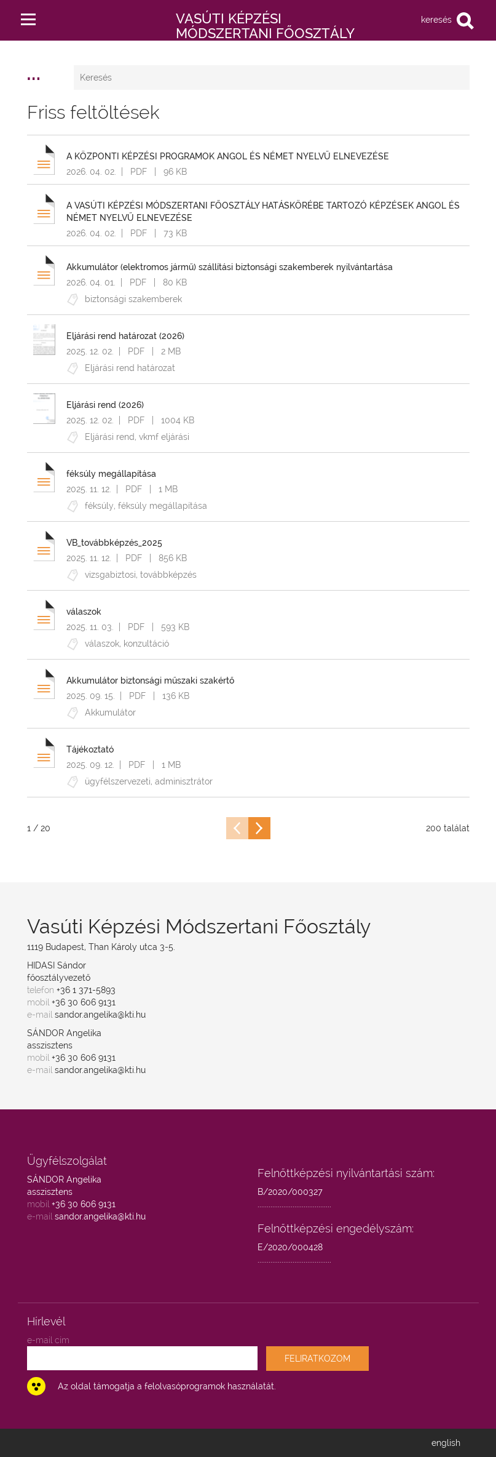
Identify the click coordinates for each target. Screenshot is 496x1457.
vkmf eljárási (164, 437)
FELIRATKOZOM (317, 1358)
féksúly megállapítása (162, 506)
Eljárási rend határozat (130, 368)
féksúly (99, 506)
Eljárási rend (110, 437)
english (445, 1443)
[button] (28, 16)
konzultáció (146, 644)
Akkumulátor (110, 712)
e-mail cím (48, 1340)
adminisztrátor (184, 781)
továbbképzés (168, 575)
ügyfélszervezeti (118, 781)
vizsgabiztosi (110, 575)
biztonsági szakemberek (133, 299)
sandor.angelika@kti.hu (100, 1015)
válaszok (102, 644)
